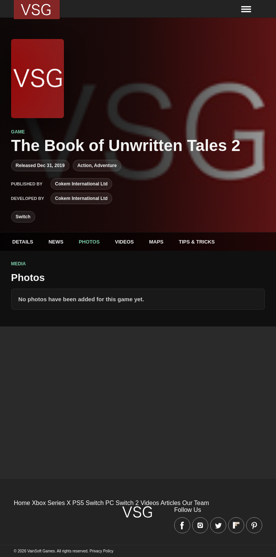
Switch (23, 216)
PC (109, 503)
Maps (156, 242)
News (56, 242)
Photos (89, 242)
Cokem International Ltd (81, 184)
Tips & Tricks (197, 242)
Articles (170, 503)
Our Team (195, 503)
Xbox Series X (51, 503)
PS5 (78, 503)
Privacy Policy (101, 551)
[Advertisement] (138, 380)
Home (22, 503)
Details (22, 242)
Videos (124, 242)
